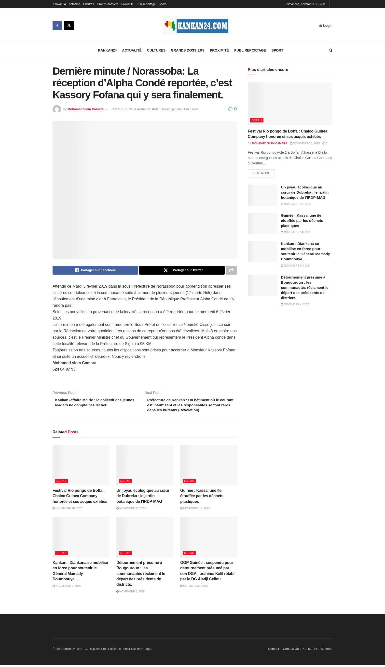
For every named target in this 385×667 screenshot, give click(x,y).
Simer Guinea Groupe (137, 651)
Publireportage (146, 4)
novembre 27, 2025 (131, 510)
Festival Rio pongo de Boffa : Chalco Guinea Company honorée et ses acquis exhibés (80, 498)
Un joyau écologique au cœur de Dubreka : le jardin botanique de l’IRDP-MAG (142, 498)
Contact (273, 651)
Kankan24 (59, 4)
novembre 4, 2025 (130, 593)
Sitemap (326, 651)
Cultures (88, 4)
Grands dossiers (107, 4)
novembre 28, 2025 (67, 510)
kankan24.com (72, 651)
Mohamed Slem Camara (86, 109)
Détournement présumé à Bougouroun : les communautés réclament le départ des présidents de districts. (140, 576)
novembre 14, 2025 (195, 510)
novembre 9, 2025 (67, 588)
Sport (162, 4)
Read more (261, 173)
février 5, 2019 (121, 109)
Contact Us (291, 651)
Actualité (74, 4)
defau (156, 109)
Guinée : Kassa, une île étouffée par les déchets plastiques (201, 498)
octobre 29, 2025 (194, 588)
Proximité (127, 4)
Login (325, 25)
